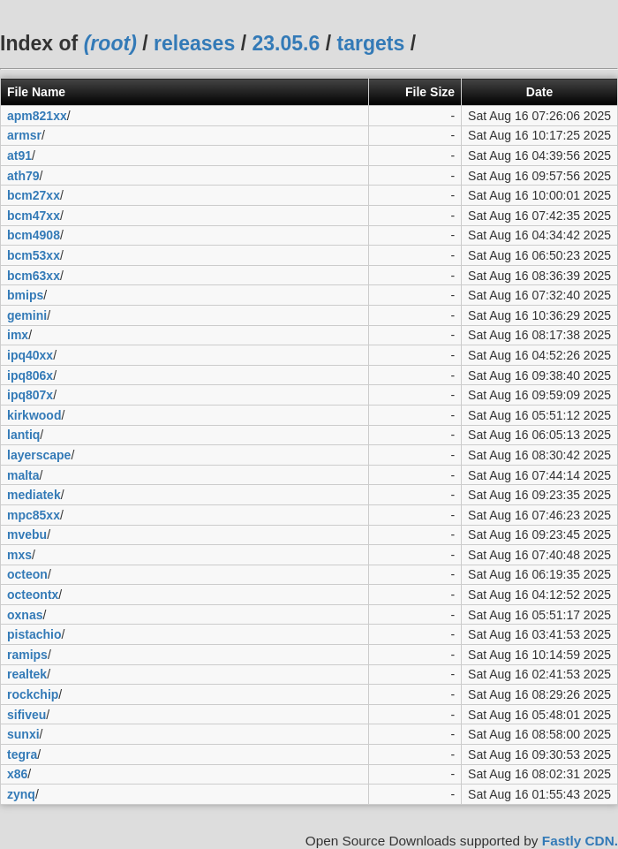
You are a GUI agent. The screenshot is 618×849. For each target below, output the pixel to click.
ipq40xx (30, 355)
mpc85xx (33, 515)
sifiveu (26, 715)
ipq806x (30, 375)
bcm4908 (33, 235)
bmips (25, 295)
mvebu (27, 534)
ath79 (23, 176)
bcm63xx (33, 276)
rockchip (32, 694)
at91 (19, 155)
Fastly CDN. (580, 840)
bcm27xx (33, 195)
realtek (27, 674)
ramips (27, 655)
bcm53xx (33, 255)
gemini (27, 315)
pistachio (34, 634)
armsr (24, 135)
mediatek (34, 495)
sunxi (23, 734)
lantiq (23, 435)
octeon (27, 574)
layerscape (39, 455)
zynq (21, 794)
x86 (17, 774)
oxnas (24, 615)
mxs (19, 555)
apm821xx (37, 116)
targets (370, 43)
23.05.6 (286, 43)
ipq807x (30, 395)
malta (23, 475)
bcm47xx (33, 215)
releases (194, 43)
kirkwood (34, 415)
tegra (22, 754)
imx (17, 335)
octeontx (32, 594)
